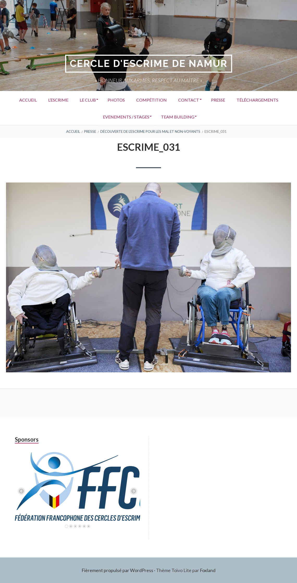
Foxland (208, 570)
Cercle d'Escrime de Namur (148, 64)
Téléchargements (95, 116)
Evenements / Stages (152, 116)
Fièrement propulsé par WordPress (117, 570)
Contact (218, 99)
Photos (142, 99)
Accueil (49, 99)
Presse (250, 99)
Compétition (180, 99)
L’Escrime (81, 99)
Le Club (112, 99)
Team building (205, 116)
